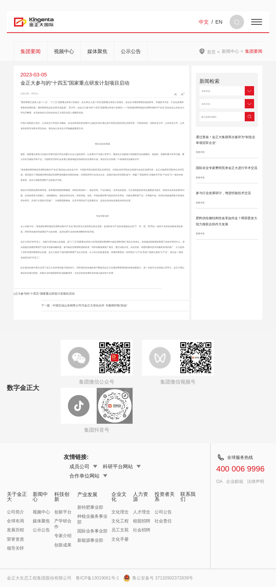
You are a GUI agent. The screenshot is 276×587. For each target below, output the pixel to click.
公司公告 (163, 512)
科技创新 (61, 497)
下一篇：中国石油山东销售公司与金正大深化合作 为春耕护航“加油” (132, 305)
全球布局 (15, 520)
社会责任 (163, 520)
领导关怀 (15, 548)
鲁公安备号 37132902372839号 (158, 578)
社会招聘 (141, 529)
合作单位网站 (88, 476)
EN (218, 21)
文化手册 (120, 539)
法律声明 (255, 481)
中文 (204, 21)
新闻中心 (230, 51)
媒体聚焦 (97, 51)
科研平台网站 (122, 466)
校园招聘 (141, 520)
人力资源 (140, 497)
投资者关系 (165, 497)
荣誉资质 (15, 539)
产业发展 (87, 494)
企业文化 (118, 497)
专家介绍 (63, 535)
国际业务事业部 (92, 531)
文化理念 (120, 512)
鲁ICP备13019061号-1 (97, 578)
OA (219, 481)
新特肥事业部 (90, 507)
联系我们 (188, 497)
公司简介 (15, 512)
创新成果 (63, 545)
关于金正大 (17, 497)
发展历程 (15, 529)
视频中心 (64, 51)
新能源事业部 (90, 540)
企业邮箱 (234, 481)
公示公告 (131, 51)
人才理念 (141, 512)
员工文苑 (120, 529)
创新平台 (63, 512)
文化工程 (120, 520)
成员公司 (83, 466)
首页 (211, 52)
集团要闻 (30, 51)
